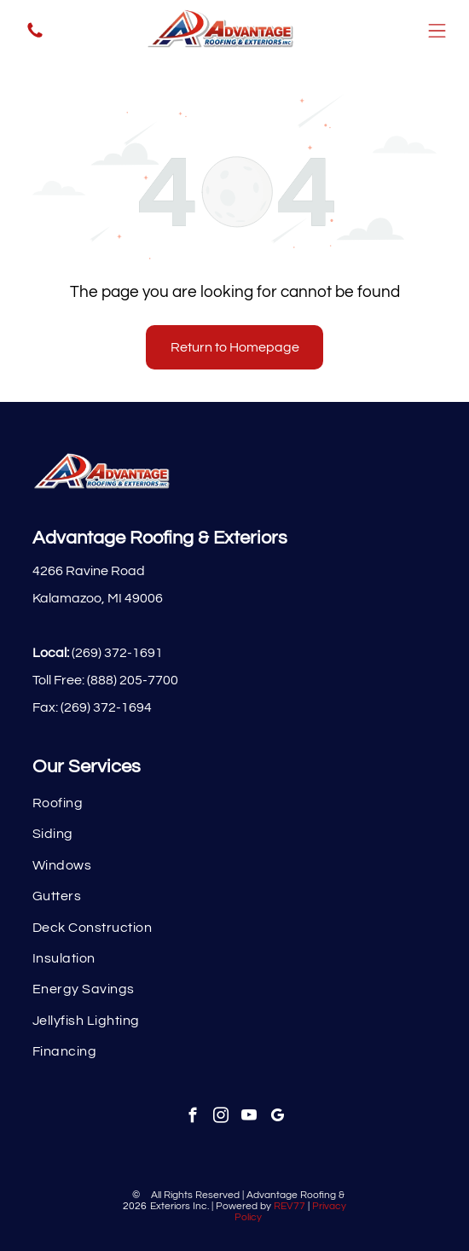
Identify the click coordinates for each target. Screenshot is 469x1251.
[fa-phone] (35, 36)
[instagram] (220, 1118)
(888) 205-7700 (132, 680)
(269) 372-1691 (117, 653)
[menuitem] (234, 803)
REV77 (289, 1206)
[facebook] (192, 1118)
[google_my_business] (276, 1118)
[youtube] (248, 1118)
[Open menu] (437, 30)
